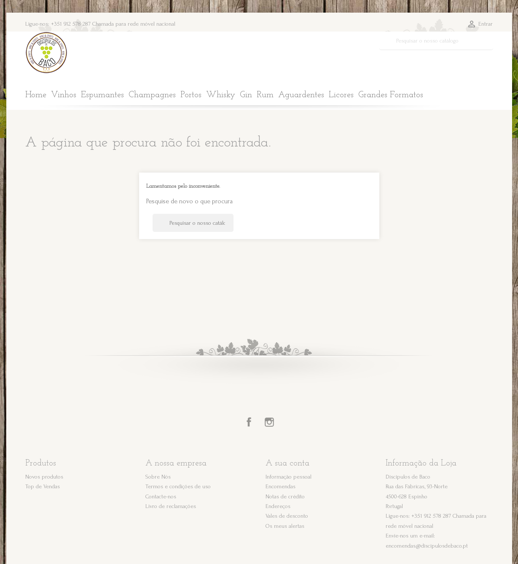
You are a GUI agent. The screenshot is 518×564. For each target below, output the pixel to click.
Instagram (269, 422)
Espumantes (102, 95)
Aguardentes (301, 95)
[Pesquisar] (436, 41)
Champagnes (152, 95)
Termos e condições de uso (178, 486)
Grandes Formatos (390, 95)
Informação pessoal (288, 477)
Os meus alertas (285, 526)
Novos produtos (44, 477)
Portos (190, 95)
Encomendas (280, 486)
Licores (341, 95)
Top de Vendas (42, 486)
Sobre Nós (158, 477)
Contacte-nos (160, 496)
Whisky (220, 95)
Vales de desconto (287, 516)
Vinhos (63, 95)
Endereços (278, 506)
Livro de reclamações (170, 506)
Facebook (249, 422)
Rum (265, 95)
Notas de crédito (285, 496)
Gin (246, 95)
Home (35, 95)
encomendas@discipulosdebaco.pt (427, 546)
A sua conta (287, 463)
